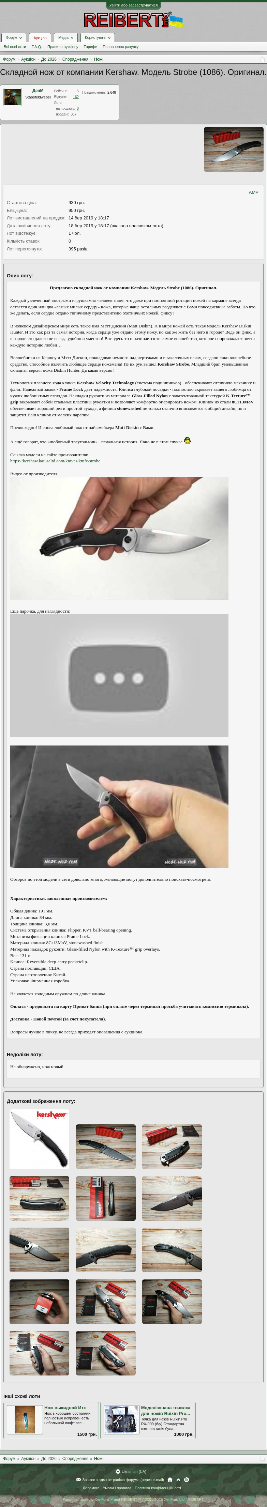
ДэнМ (37, 90)
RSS (186, 1479)
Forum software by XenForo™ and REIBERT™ (133, 1499)
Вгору (178, 1479)
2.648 (111, 92)
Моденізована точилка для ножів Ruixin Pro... (166, 1410)
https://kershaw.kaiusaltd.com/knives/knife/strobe (55, 460)
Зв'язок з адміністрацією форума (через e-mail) (123, 1480)
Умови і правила (117, 1488)
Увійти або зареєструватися (133, 5)
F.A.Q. (36, 47)
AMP (253, 192)
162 (76, 97)
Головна (170, 1479)
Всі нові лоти (15, 47)
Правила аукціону (62, 47)
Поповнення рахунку (120, 47)
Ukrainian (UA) (134, 1472)
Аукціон (39, 38)
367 (73, 114)
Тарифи (91, 47)
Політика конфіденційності (158, 1488)
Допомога (91, 1488)
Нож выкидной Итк (65, 1407)
